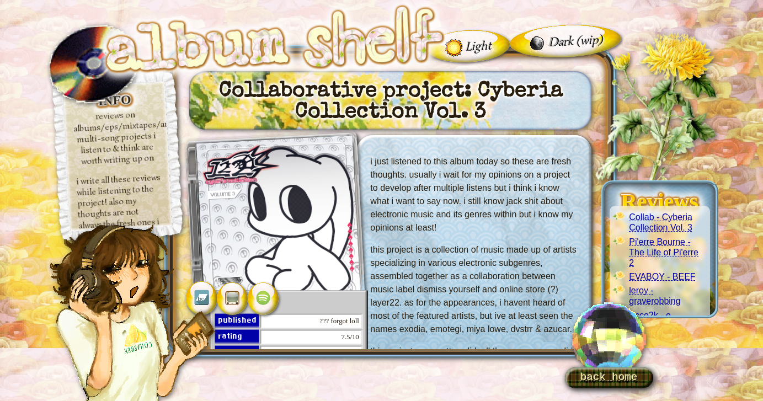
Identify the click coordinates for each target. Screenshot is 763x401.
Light (478, 45)
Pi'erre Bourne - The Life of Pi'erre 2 (663, 252)
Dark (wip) (575, 40)
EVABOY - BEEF (662, 276)
